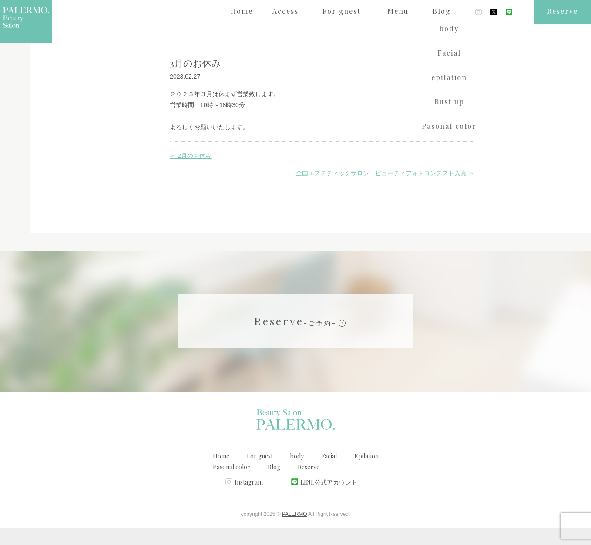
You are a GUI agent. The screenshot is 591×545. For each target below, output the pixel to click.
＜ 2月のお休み (191, 173)
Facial (329, 473)
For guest (260, 473)
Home (221, 473)
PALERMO (294, 531)
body (297, 473)
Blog (274, 484)
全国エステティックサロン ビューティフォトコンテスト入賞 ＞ (385, 190)
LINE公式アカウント (328, 499)
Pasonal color (231, 484)
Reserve (295, 338)
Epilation (366, 473)
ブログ (75, 36)
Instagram (249, 499)
